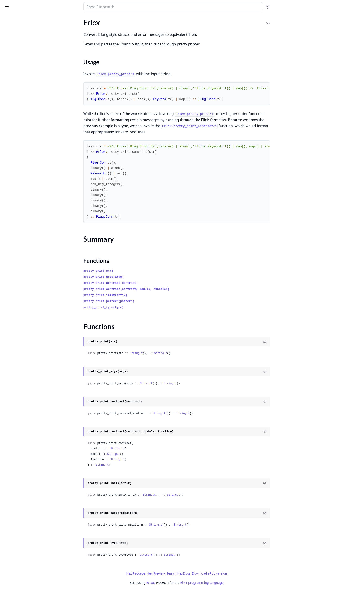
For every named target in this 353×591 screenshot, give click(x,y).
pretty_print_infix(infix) (139, 295)
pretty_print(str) (132, 271)
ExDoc (184, 582)
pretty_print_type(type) (137, 307)
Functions (15, 47)
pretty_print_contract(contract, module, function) (160, 289)
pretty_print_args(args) (137, 277)
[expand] (63, 29)
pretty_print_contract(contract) (144, 283)
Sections (14, 36)
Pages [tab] (8, 18)
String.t (169, 353)
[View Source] (298, 341)
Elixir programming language (235, 582)
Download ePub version (243, 573)
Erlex (8, 4)
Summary (15, 41)
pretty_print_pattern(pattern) (142, 301)
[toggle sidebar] (62, 6)
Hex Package (169, 573)
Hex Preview (190, 573)
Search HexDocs (212, 573)
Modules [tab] (27, 18)
